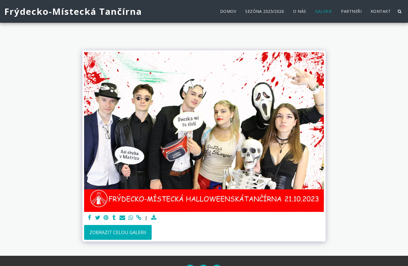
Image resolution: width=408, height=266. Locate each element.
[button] (399, 11)
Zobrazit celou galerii (118, 232)
